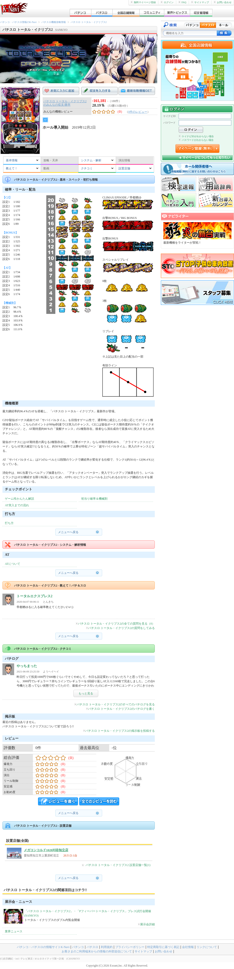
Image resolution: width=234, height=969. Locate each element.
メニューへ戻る (68, 532)
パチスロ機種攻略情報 (53, 22)
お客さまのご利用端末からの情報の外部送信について (97, 951)
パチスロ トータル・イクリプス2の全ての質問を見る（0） (115, 623)
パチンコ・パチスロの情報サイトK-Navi (43, 947)
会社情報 (188, 947)
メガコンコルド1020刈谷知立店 (46, 850)
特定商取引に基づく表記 (163, 947)
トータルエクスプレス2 (34, 596)
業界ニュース (13, 931)
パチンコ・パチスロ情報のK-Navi (18, 22)
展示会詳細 (146, 924)
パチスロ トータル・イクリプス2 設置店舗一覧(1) (118, 865)
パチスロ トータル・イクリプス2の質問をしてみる (120, 628)
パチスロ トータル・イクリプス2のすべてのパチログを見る (114, 704)
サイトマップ (200, 2)
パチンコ (78, 947)
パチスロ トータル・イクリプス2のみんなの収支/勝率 (65, 103)
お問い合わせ (223, 2)
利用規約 (107, 947)
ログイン (167, 2)
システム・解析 (91, 160)
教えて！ (12, 168)
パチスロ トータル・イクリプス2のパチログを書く (120, 709)
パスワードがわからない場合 (196, 140)
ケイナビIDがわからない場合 (196, 136)
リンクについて (206, 947)
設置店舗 (124, 168)
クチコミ (87, 168)
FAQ (182, 2)
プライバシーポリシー (130, 947)
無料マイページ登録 (143, 2)
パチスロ (92, 947)
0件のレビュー (137, 111)
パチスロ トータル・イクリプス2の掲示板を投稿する (119, 730)
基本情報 (12, 160)
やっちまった (27, 666)
